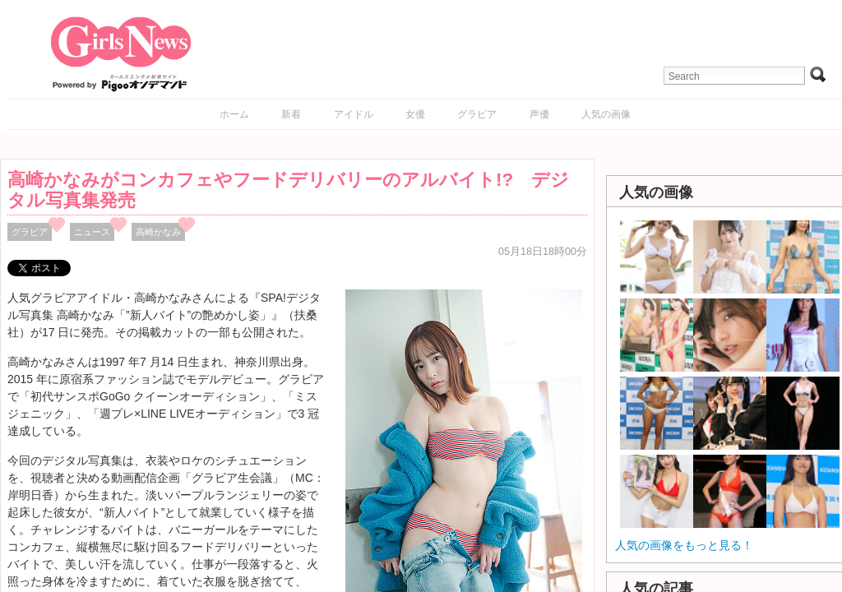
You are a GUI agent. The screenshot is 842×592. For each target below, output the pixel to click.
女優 (415, 114)
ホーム (234, 114)
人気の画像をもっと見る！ (684, 545)
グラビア (477, 114)
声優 (539, 114)
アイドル (353, 114)
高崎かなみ (158, 232)
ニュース (92, 232)
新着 (291, 114)
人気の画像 (606, 114)
